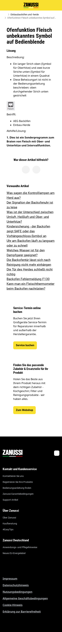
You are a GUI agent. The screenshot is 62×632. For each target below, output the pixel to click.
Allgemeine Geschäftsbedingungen (25, 598)
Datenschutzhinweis (16, 585)
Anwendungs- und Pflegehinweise (20, 547)
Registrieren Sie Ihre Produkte (18, 482)
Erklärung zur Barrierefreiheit (22, 611)
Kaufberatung (10, 523)
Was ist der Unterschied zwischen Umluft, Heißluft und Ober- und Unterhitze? (30, 217)
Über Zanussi (9, 517)
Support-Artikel (10, 499)
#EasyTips (8, 529)
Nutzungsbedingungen (17, 592)
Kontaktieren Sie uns (13, 476)
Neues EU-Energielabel (14, 553)
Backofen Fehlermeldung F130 (28, 279)
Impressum (10, 578)
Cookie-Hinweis (12, 605)
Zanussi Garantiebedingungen (18, 494)
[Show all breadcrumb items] (5, 14)
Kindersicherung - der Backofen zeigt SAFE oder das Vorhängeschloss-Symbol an (28, 231)
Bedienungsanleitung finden (17, 488)
